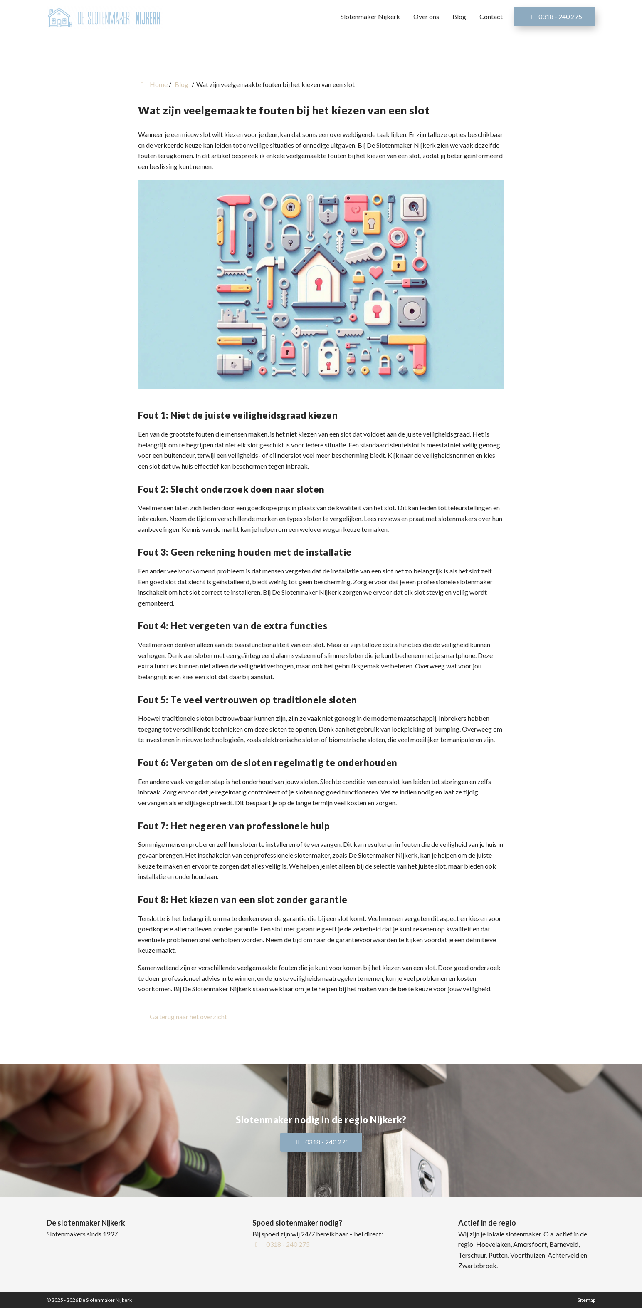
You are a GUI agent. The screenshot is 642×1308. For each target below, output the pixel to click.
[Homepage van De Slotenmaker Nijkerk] (105, 17)
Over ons (426, 16)
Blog (459, 16)
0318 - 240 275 (554, 16)
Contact (491, 16)
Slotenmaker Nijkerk (370, 16)
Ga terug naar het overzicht (182, 1016)
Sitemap (586, 1300)
